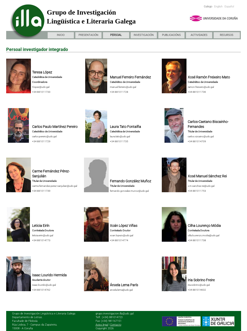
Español (229, 6)
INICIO (60, 35)
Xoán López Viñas (123, 226)
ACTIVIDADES (199, 35)
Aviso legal (102, 324)
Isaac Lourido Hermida (49, 275)
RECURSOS (226, 35)
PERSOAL (116, 35)
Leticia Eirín (40, 226)
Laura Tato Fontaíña (125, 127)
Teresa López (42, 72)
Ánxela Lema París (124, 285)
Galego (208, 6)
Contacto (115, 324)
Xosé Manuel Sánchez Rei (207, 176)
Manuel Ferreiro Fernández (130, 77)
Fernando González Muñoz (130, 181)
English (218, 6)
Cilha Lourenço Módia (204, 226)
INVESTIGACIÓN (144, 35)
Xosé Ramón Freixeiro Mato (209, 77)
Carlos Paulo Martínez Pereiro (55, 127)
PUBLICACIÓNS (171, 35)
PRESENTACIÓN (88, 35)
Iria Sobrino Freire (201, 280)
